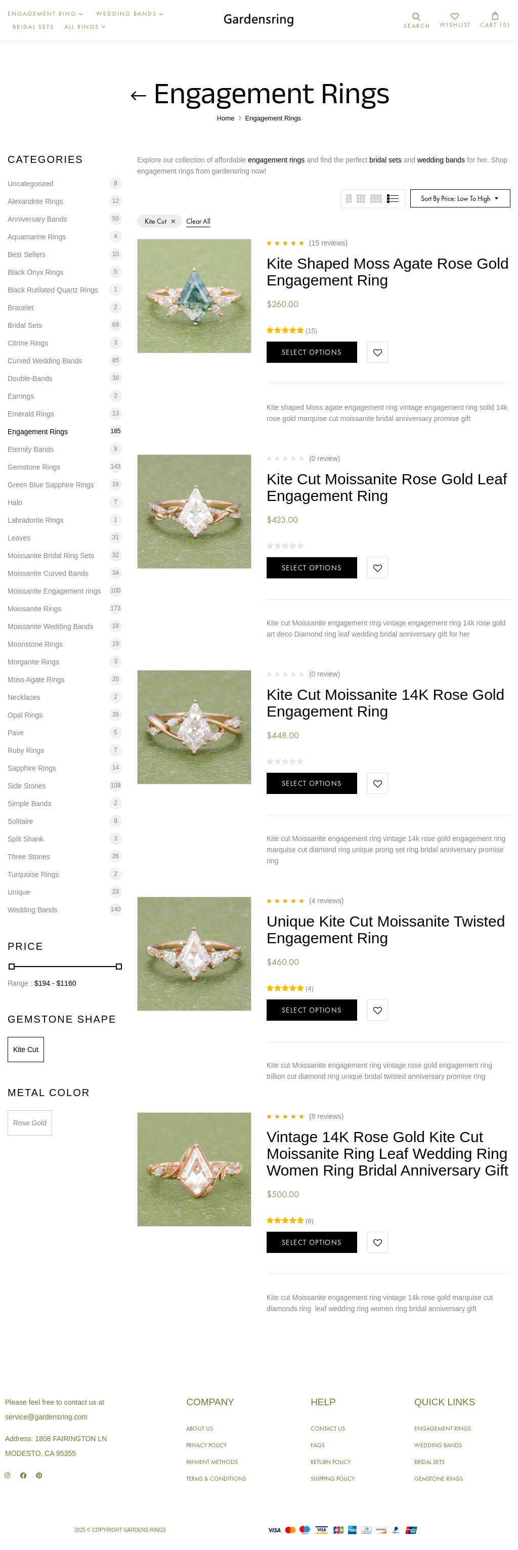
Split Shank (26, 839)
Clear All (198, 221)
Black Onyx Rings (35, 272)
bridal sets (385, 160)
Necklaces (24, 697)
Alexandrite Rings (35, 201)
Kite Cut (25, 1049)
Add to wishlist (377, 352)
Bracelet (20, 308)
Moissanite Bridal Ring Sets (51, 556)
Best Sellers (27, 254)
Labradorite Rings (36, 520)
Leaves (19, 538)
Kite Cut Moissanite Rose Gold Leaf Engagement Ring (387, 487)
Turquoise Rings (33, 874)
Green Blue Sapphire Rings (51, 485)
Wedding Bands (33, 910)
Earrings (21, 396)
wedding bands (441, 160)
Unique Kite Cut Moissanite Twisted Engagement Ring (386, 929)
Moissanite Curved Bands (48, 573)
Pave (16, 733)
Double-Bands (30, 378)
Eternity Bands (31, 449)
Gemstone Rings (34, 467)
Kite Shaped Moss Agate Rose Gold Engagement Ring (388, 271)
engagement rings (276, 160)
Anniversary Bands (37, 219)
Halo (15, 502)
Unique (19, 892)
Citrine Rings (28, 343)
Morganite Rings (33, 662)
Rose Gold (30, 1123)
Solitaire (20, 821)
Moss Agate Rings (36, 680)
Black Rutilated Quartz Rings (53, 290)
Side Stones (27, 786)
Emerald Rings (31, 414)
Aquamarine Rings (37, 237)
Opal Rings (25, 715)
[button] (495, 20)
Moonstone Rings (35, 644)
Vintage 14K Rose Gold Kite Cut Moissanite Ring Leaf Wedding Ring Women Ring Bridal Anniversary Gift (387, 1153)
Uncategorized (30, 184)
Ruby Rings (26, 750)
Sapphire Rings (32, 768)
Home (226, 118)
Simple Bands (29, 804)
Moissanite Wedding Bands (50, 626)
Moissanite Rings (35, 609)
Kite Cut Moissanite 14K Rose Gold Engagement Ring (385, 703)
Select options (312, 352)
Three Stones (29, 857)
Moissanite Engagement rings (54, 591)
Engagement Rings (38, 432)
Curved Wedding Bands (45, 361)
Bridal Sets (25, 325)
